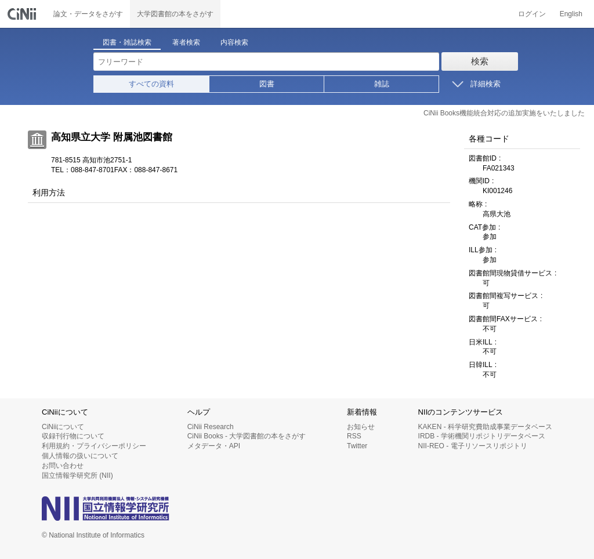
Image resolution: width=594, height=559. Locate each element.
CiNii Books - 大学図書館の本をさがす (246, 436)
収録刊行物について (73, 436)
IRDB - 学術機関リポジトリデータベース (481, 436)
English (571, 14)
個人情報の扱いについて (80, 456)
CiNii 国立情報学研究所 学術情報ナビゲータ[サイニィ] (23, 14)
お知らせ (361, 427)
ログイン (532, 14)
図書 (266, 83)
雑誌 (381, 83)
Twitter (357, 446)
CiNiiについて (63, 427)
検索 (479, 61)
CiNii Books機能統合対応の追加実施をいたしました (504, 113)
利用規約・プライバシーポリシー (94, 446)
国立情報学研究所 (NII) (77, 475)
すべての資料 (151, 83)
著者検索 (186, 42)
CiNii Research (210, 427)
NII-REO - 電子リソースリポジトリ (472, 446)
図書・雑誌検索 (127, 42)
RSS (354, 436)
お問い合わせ (63, 466)
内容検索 (234, 42)
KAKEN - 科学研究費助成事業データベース (485, 427)
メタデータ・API (213, 446)
